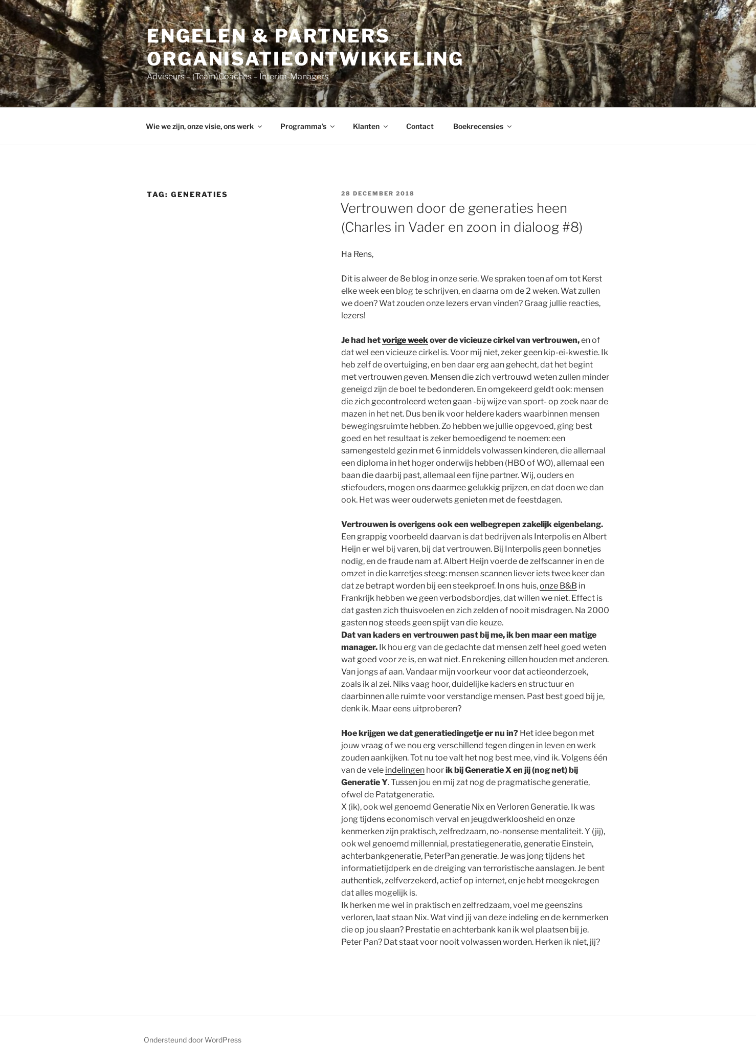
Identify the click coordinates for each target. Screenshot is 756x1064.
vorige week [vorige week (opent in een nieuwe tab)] (405, 340)
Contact (420, 126)
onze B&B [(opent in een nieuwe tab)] (558, 586)
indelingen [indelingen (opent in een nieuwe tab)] (405, 770)
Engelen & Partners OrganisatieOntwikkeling (305, 47)
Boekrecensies (483, 126)
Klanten (371, 126)
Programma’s (308, 126)
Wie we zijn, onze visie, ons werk (204, 126)
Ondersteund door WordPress (192, 1039)
